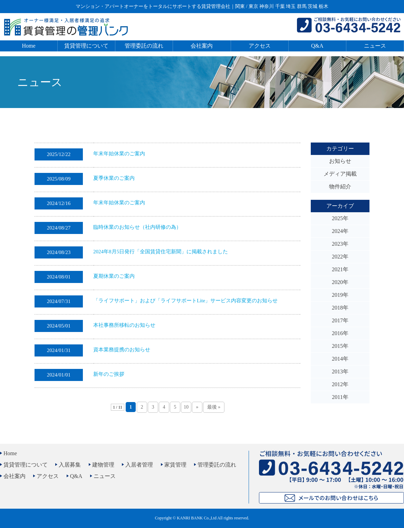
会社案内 (202, 46)
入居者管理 (139, 465)
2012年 (340, 384)
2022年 (340, 257)
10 (186, 407)
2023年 (340, 244)
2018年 (340, 308)
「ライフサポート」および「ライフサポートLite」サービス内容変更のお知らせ (185, 300)
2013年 (340, 371)
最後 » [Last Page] (214, 407)
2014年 (340, 359)
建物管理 (103, 465)
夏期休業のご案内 (114, 276)
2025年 (340, 218)
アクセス (260, 46)
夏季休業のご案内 (114, 178)
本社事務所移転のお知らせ (124, 325)
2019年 (340, 295)
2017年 (340, 320)
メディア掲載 (340, 174)
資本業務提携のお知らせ (121, 349)
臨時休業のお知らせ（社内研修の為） (137, 227)
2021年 (340, 269)
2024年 (340, 231)
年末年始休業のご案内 (119, 153)
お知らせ (340, 161)
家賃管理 (175, 465)
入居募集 (70, 465)
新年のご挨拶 (108, 374)
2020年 (340, 282)
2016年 (340, 333)
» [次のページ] (197, 407)
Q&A (317, 46)
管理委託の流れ (144, 46)
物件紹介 (340, 186)
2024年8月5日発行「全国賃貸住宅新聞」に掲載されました (160, 251)
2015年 (340, 346)
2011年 (340, 397)
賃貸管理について (86, 46)
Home (29, 46)
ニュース (375, 46)
